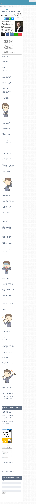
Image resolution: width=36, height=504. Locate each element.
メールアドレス (4, 489)
